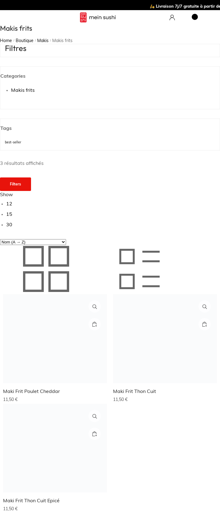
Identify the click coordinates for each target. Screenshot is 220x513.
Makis (43, 41)
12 (9, 204)
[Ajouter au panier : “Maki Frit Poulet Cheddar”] (94, 324)
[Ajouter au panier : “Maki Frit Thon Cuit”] (204, 324)
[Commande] (33, 242)
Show (6, 194)
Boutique (24, 41)
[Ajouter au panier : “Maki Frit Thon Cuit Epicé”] (94, 434)
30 (9, 225)
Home (6, 41)
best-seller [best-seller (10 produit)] (13, 142)
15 (9, 214)
